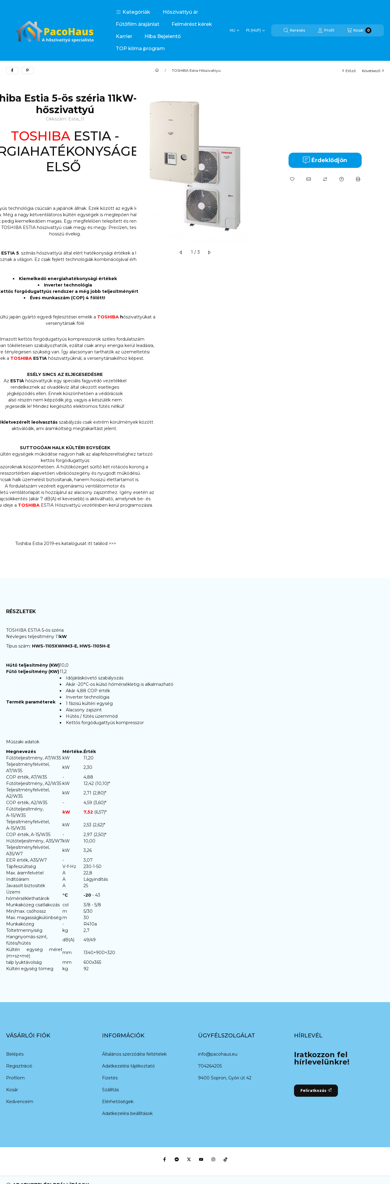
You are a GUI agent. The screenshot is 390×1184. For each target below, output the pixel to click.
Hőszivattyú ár (180, 12)
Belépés (14, 1054)
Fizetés (110, 1078)
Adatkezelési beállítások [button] (127, 1113)
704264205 (210, 1066)
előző (349, 70)
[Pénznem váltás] (255, 30)
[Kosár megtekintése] (359, 30)
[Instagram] (213, 1159)
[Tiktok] (225, 1159)
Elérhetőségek (117, 1101)
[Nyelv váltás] (234, 30)
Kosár (12, 1089)
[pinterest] (27, 70)
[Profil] (326, 30)
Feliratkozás (316, 1090)
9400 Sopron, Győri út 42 (224, 1078)
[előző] (181, 252)
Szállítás (110, 1089)
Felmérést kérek (192, 24)
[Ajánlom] (308, 179)
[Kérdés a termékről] (341, 179)
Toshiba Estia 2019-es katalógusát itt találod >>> (65, 543)
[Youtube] (201, 1159)
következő (373, 70)
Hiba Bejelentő (162, 36)
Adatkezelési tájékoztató (128, 1066)
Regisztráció (19, 1066)
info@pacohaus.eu (217, 1054)
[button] (133, 12)
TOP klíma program (140, 48)
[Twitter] (189, 1159)
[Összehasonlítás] (325, 179)
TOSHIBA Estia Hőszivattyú (196, 70)
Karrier (124, 36)
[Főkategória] (157, 70)
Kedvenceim (19, 1101)
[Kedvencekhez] (292, 179)
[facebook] (12, 70)
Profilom (15, 1078)
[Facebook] (164, 1159)
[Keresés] (294, 30)
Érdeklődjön (325, 160)
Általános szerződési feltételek (134, 1054)
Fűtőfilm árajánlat (137, 24)
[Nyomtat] (358, 179)
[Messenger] (177, 1159)
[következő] (209, 252)
